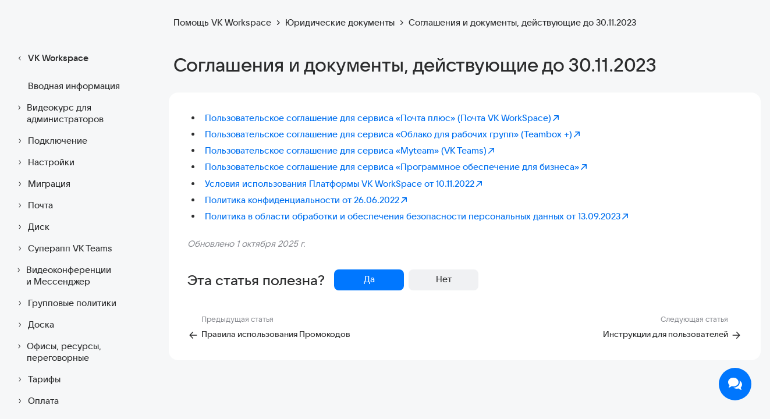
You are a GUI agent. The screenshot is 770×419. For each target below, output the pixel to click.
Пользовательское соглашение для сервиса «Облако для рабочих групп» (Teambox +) (393, 134)
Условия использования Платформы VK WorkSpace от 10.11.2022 (344, 183)
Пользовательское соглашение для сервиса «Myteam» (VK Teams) (350, 150)
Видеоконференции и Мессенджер (62, 275)
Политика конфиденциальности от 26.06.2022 (307, 199)
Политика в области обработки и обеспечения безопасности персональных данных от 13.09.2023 (417, 216)
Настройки (44, 162)
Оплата (36, 401)
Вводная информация (74, 85)
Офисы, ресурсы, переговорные (57, 351)
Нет (444, 279)
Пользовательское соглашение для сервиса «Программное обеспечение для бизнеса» (396, 166)
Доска (34, 325)
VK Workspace (51, 58)
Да (369, 279)
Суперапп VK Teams (63, 248)
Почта (33, 205)
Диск (31, 227)
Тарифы (37, 379)
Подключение (50, 141)
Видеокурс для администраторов (59, 113)
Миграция (42, 184)
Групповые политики (65, 303)
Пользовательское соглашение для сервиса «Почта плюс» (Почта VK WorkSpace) (382, 117)
